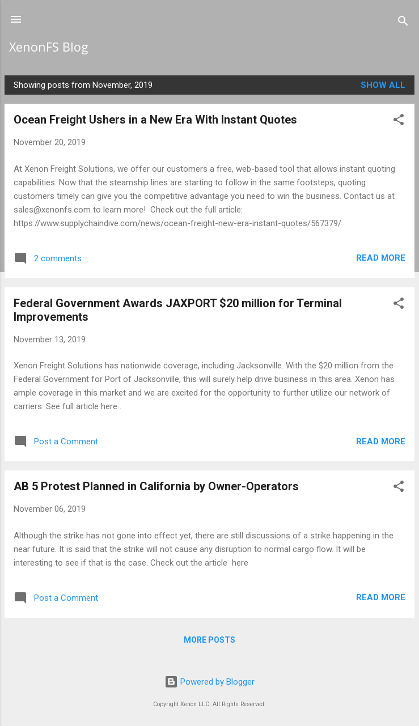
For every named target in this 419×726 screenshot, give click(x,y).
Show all (383, 85)
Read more (380, 258)
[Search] (403, 23)
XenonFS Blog (48, 47)
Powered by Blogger (209, 682)
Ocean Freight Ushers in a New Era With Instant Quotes (155, 119)
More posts (209, 639)
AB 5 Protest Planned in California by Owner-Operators (156, 486)
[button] (398, 121)
